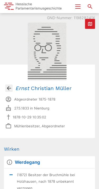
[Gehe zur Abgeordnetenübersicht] (9, 88)
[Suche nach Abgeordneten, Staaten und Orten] (90, 7)
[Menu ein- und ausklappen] (78, 7)
